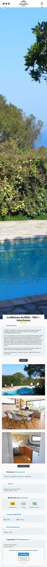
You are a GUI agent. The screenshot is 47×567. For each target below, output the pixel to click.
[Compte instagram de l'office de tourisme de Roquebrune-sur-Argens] (6, 4)
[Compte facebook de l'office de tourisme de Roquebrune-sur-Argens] (9, 4)
